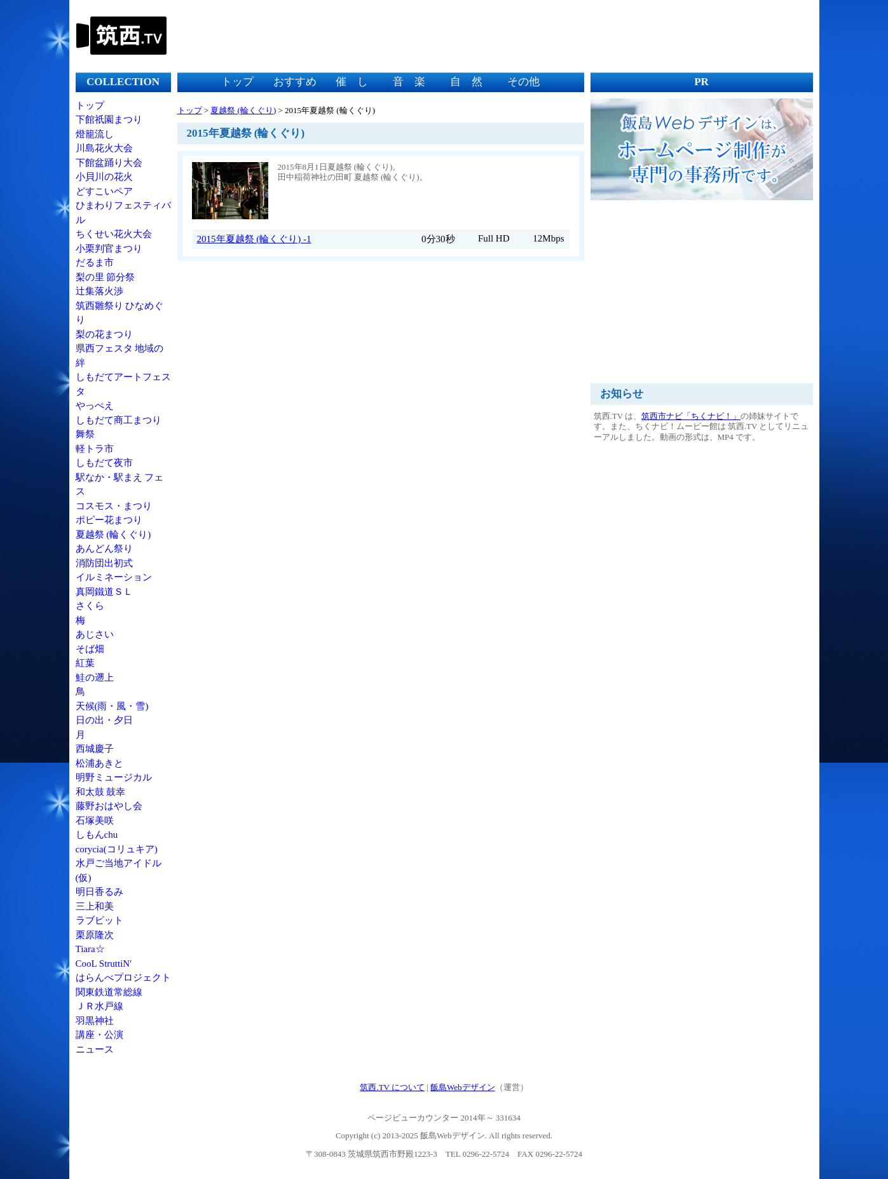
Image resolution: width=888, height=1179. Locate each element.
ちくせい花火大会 (114, 234)
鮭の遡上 (95, 677)
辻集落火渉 (99, 291)
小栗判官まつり (109, 248)
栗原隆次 (95, 935)
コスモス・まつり (114, 506)
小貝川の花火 (104, 177)
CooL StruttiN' (104, 963)
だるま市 (95, 262)
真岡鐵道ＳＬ (104, 592)
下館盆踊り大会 (109, 163)
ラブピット (99, 920)
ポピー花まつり (109, 520)
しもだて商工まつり (118, 420)
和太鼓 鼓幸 (101, 792)
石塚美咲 (95, 820)
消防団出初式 (104, 563)
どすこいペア (104, 191)
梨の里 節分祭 (105, 277)
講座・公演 (99, 1035)
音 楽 (409, 82)
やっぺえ (95, 405)
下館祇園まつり (109, 119)
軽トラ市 (95, 449)
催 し (352, 82)
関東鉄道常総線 (109, 992)
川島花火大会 (104, 148)
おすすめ (295, 82)
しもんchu (97, 834)
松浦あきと (99, 763)
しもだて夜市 (104, 463)
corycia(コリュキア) (117, 849)
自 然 (466, 82)
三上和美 (95, 906)
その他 (523, 82)
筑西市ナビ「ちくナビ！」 (691, 416)
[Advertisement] (581, 35)
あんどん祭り (104, 548)
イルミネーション (114, 577)
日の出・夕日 (104, 720)
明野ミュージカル (114, 777)
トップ (90, 105)
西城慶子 (95, 749)
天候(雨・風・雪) (112, 706)
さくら (90, 606)
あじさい (95, 634)
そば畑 (90, 649)
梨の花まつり (104, 334)
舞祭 (85, 434)
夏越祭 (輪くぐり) (113, 534)
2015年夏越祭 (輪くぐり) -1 (254, 239)
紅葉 (85, 663)
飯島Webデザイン (462, 1087)
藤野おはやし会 (109, 806)
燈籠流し (95, 134)
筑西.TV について (392, 1087)
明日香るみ (99, 892)
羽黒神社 (95, 1021)
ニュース (95, 1049)
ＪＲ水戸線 (99, 1006)
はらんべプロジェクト (123, 977)
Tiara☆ (90, 949)
